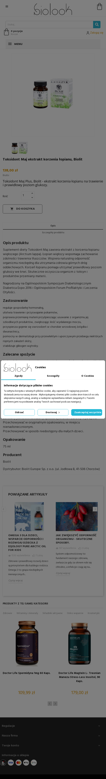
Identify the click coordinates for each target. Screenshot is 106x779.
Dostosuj (53, 412)
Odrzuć (19, 412)
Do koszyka (22, 208)
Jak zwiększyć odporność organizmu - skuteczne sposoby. (76, 539)
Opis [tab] (53, 226)
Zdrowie (7, 613)
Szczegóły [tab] (53, 376)
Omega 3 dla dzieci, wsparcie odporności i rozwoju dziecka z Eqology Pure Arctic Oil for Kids (27, 543)
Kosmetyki (94, 613)
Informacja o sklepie (15, 755)
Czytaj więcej (15, 581)
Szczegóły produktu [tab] (53, 233)
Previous (3, 509)
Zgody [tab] (18, 376)
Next (95, 509)
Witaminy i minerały (27, 613)
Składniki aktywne (53, 613)
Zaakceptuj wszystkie (87, 412)
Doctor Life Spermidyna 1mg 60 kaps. (26, 673)
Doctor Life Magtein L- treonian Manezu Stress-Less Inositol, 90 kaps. (79, 677)
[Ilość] (25, 195)
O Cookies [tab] (87, 376)
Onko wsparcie (75, 613)
